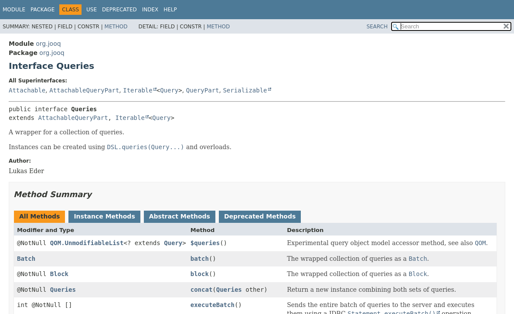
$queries (205, 242)
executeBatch (213, 304)
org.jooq (48, 43)
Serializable (245, 90)
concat (202, 289)
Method (116, 27)
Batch (26, 258)
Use (91, 10)
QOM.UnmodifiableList (87, 242)
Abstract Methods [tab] (179, 216)
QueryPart (202, 90)
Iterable (137, 90)
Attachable (27, 90)
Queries (63, 289)
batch (200, 258)
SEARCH (377, 27)
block (200, 273)
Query (169, 90)
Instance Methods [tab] (104, 216)
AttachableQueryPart (84, 90)
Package (42, 10)
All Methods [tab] (39, 216)
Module (14, 10)
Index (150, 10)
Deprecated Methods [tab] (260, 216)
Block (59, 273)
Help (170, 10)
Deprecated (119, 10)
